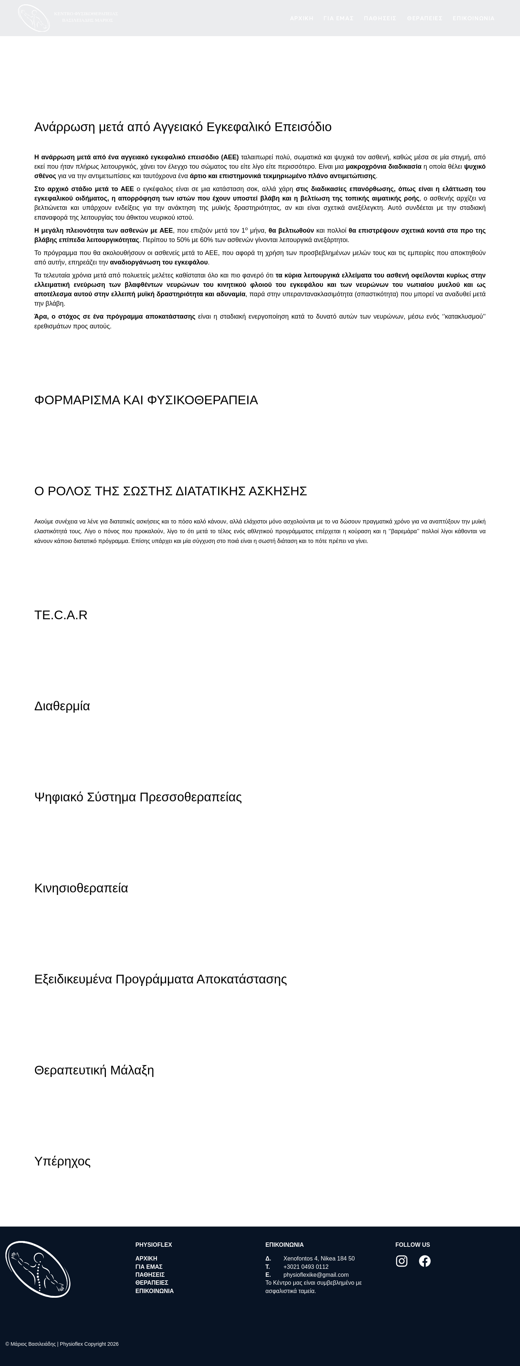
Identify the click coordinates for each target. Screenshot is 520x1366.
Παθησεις (380, 19)
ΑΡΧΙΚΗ (302, 19)
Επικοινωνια (474, 19)
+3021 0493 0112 (306, 1267)
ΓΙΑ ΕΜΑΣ (339, 19)
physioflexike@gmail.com (316, 1275)
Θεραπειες (425, 19)
